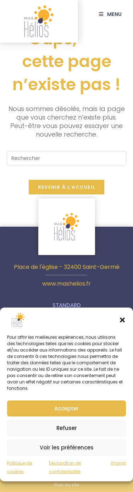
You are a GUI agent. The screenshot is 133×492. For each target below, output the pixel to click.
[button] (122, 323)
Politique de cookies (19, 470)
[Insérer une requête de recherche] (67, 158)
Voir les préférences (67, 450)
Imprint (118, 466)
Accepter (66, 411)
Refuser (66, 431)
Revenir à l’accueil (66, 187)
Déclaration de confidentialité (65, 470)
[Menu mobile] (113, 14)
